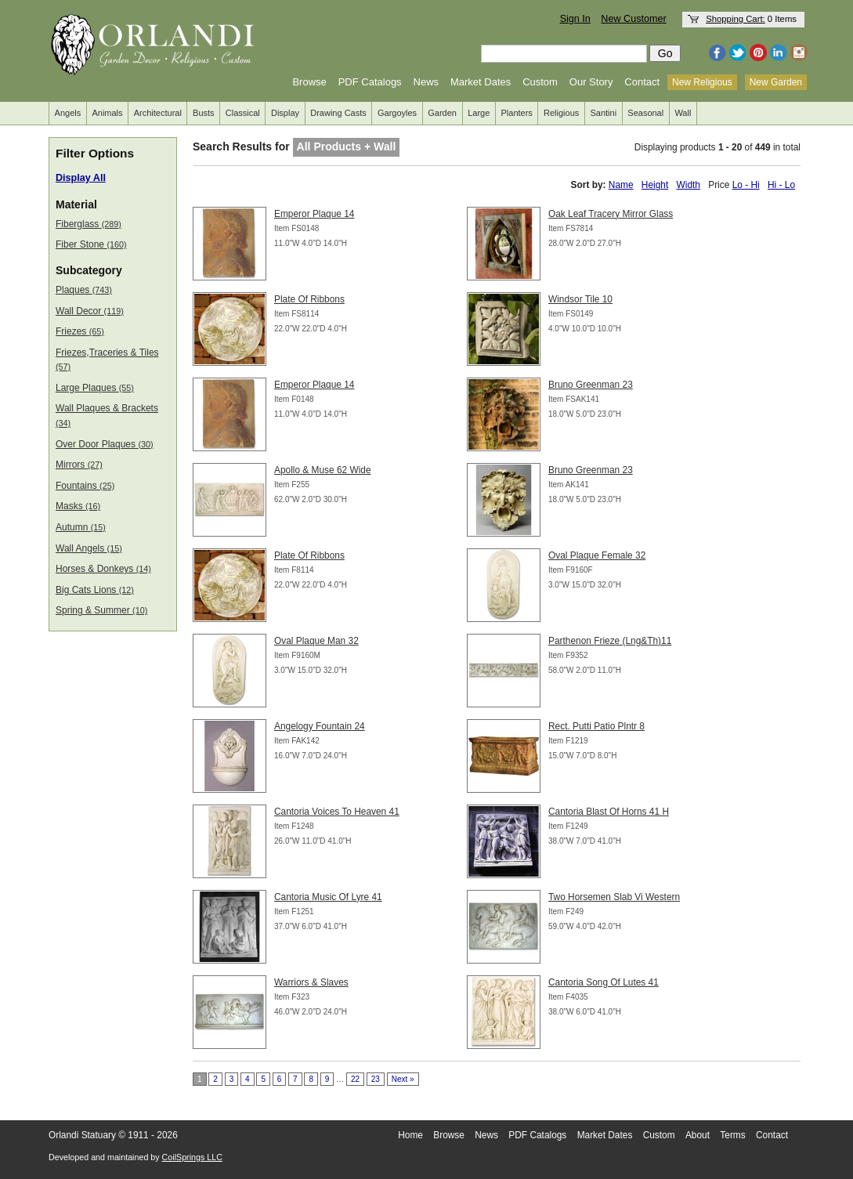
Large (479, 113)
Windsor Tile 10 (580, 299)
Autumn (81, 527)
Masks (78, 506)
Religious (561, 113)
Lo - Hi (746, 184)
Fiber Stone (91, 244)
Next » (403, 1079)
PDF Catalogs (370, 82)
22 (355, 1079)
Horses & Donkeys (103, 568)
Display (285, 113)
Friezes (80, 331)
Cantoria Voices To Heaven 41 (336, 811)
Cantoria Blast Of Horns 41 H (608, 811)
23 (375, 1079)
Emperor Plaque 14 (314, 213)
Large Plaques (95, 387)
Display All (81, 177)
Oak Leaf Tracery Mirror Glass (610, 213)
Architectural (158, 113)
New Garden (776, 82)
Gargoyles (397, 113)
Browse (309, 82)
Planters (517, 113)
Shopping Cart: (735, 19)
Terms (732, 1135)
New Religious (702, 82)
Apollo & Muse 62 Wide (322, 470)
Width (688, 184)
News (426, 82)
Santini (603, 113)
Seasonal (645, 113)
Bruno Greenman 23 (590, 384)
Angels (68, 113)
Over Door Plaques (105, 444)
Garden (442, 113)
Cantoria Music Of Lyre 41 (328, 896)
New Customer (633, 18)
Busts (204, 113)
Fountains (85, 485)
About (697, 1135)
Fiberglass (88, 224)
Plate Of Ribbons (309, 299)
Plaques (84, 289)
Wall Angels (89, 548)
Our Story (591, 82)
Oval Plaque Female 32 (596, 555)
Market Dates (480, 82)
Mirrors (79, 464)
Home (410, 1135)
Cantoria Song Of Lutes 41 (603, 982)
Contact (642, 82)
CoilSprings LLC (192, 1157)
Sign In (575, 18)
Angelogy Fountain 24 (319, 726)
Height (655, 184)
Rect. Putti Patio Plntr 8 (596, 726)
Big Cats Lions (95, 589)
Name (621, 184)
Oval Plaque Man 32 (316, 640)
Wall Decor (90, 311)
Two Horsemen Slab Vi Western (614, 896)
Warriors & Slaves (311, 982)
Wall (682, 113)
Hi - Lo (781, 184)
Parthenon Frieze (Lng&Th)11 (609, 640)
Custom (540, 82)
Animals (107, 113)
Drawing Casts (338, 113)
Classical (243, 113)
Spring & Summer (101, 610)
